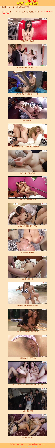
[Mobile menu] (2, 3)
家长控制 (42, 444)
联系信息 (13, 444)
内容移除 (35, 444)
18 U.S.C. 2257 (26, 444)
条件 (18, 444)
